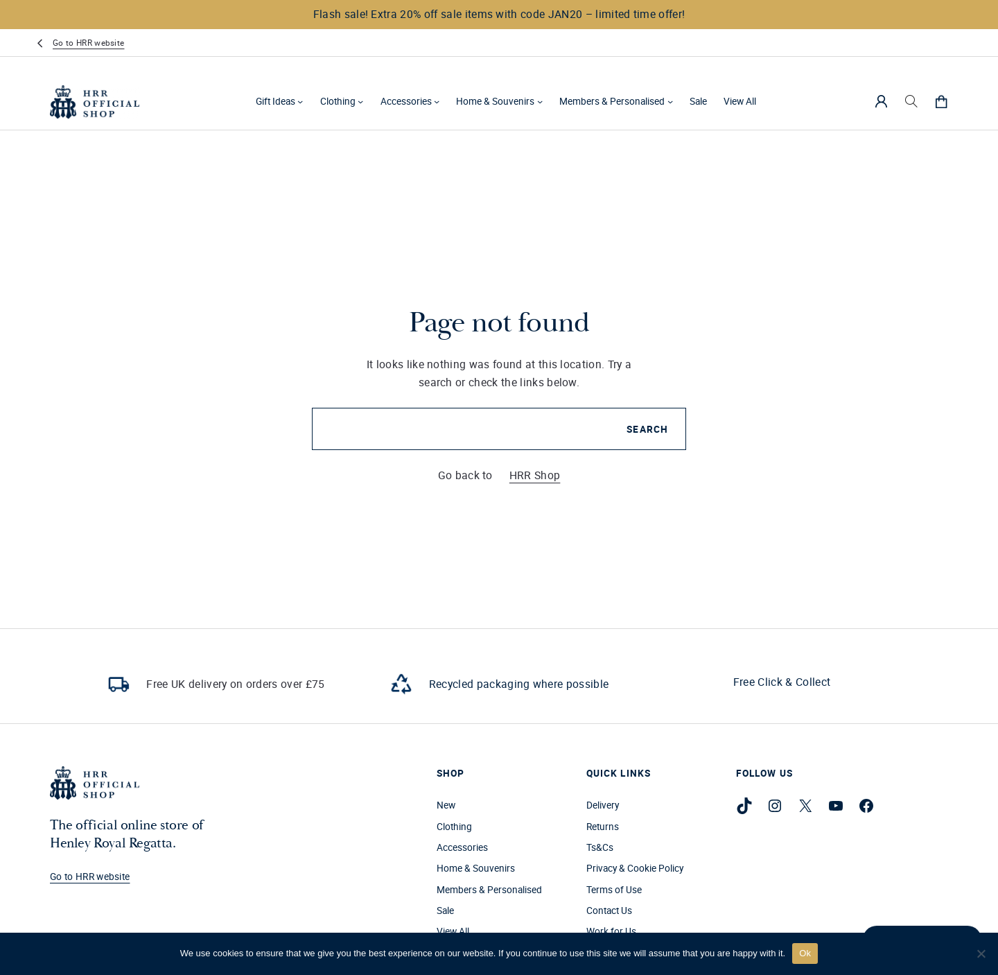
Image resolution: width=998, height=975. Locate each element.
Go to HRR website (88, 42)
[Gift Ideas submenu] (300, 101)
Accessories (406, 101)
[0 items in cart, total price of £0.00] (941, 101)
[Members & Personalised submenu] (670, 101)
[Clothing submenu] (360, 101)
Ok (805, 953)
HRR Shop (535, 475)
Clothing (338, 101)
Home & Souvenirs (495, 101)
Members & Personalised (612, 101)
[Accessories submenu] (436, 101)
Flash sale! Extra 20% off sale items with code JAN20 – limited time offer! (499, 13)
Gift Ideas (275, 101)
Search (647, 429)
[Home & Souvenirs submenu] (540, 101)
